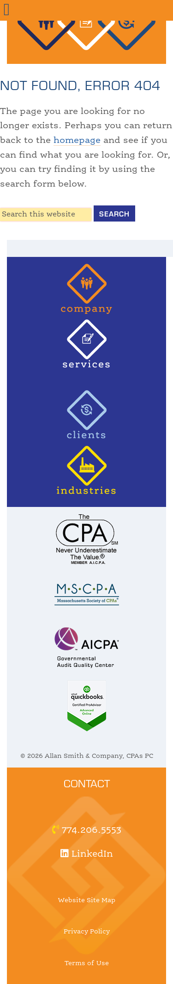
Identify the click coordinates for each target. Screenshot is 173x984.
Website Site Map (86, 900)
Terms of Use (87, 963)
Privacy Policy (87, 931)
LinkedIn (86, 854)
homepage (77, 140)
